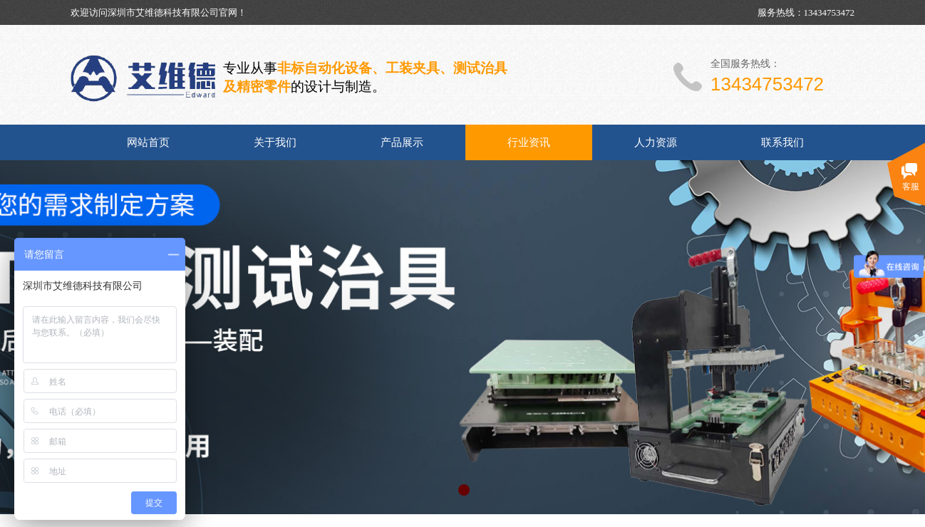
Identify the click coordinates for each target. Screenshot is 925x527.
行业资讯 (528, 142)
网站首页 (148, 142)
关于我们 (275, 142)
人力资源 (655, 142)
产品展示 (402, 142)
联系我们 (782, 142)
